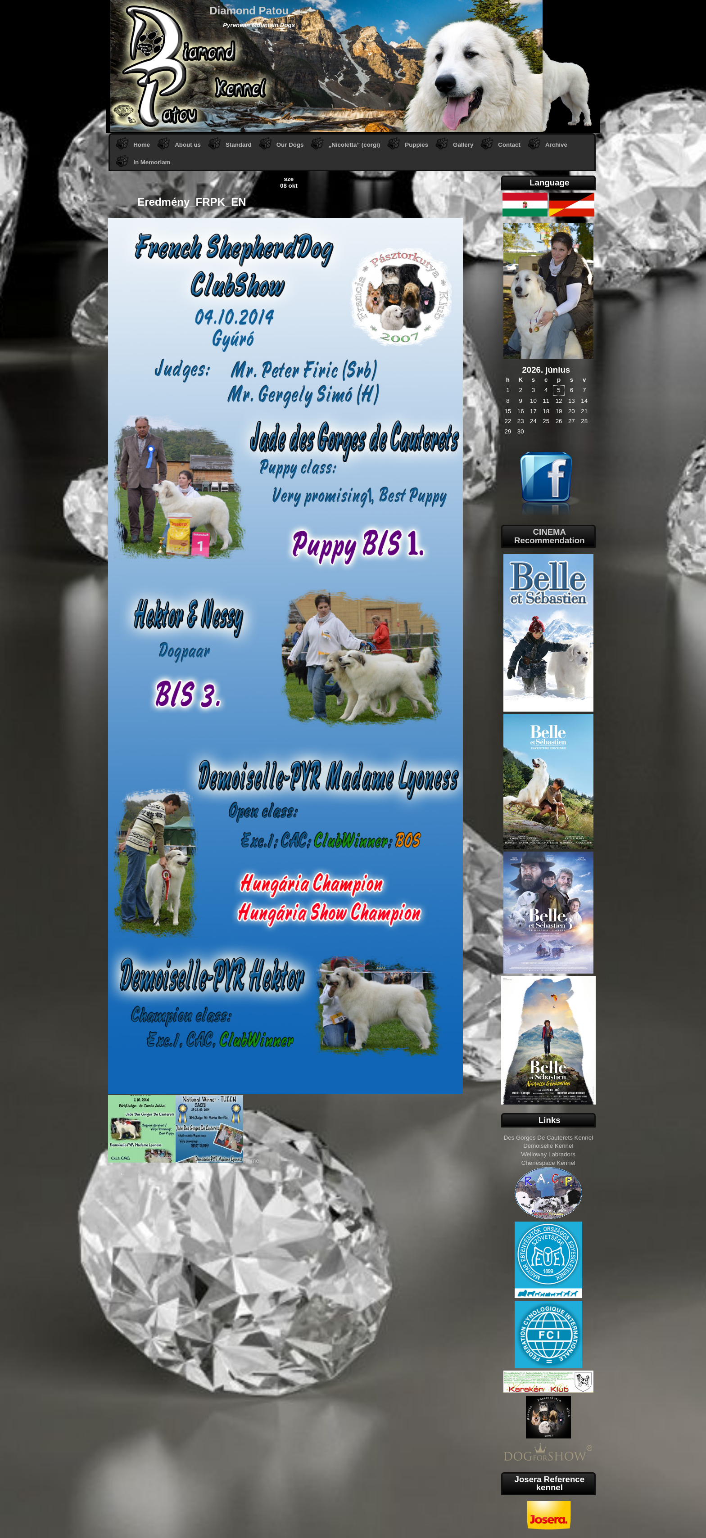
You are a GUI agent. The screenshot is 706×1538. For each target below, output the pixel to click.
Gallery (463, 144)
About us (188, 144)
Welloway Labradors (548, 1154)
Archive (556, 144)
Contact (509, 144)
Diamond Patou (249, 11)
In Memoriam (151, 162)
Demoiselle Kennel (548, 1145)
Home (141, 144)
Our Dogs (290, 144)
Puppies (416, 144)
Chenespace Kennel (548, 1162)
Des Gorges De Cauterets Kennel (548, 1137)
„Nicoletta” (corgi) (354, 144)
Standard (239, 144)
